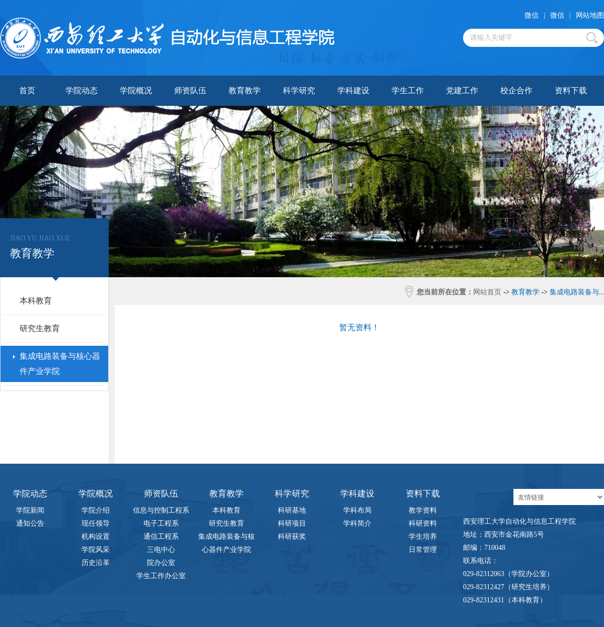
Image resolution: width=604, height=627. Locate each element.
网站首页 (487, 292)
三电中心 (161, 549)
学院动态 (81, 90)
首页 (27, 90)
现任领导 (96, 523)
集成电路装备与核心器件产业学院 (226, 538)
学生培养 (423, 536)
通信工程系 (161, 536)
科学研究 (299, 90)
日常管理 (423, 549)
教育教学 (245, 90)
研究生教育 (226, 523)
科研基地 (292, 510)
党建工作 (462, 90)
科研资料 (423, 523)
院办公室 (161, 563)
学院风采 (96, 549)
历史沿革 (96, 563)
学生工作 (408, 90)
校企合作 (516, 90)
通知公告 (30, 523)
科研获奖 (292, 536)
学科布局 (357, 510)
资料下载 (571, 90)
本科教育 (226, 510)
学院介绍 (96, 510)
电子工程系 (161, 523)
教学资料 (423, 510)
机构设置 (96, 536)
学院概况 (136, 90)
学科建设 (353, 90)
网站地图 (590, 15)
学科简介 (357, 523)
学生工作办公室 (161, 576)
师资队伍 (190, 90)
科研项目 (292, 523)
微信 (531, 15)
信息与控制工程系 (161, 510)
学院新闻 (30, 510)
